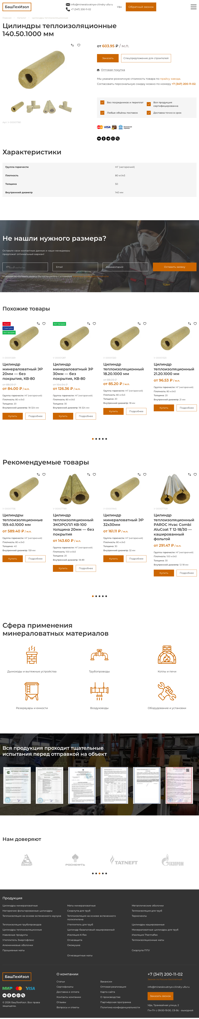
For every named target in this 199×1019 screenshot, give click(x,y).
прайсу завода (170, 79)
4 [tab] (103, 439)
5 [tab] (106, 439)
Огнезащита (74, 940)
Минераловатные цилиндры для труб (155, 930)
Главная (6, 17)
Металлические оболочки (148, 906)
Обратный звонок (141, 6)
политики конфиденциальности (90, 277)
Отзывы (61, 1002)
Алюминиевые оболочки (17, 945)
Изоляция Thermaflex (145, 935)
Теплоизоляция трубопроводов (21, 925)
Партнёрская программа (115, 1002)
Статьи (61, 982)
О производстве (110, 997)
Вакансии (106, 982)
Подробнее (35, 416)
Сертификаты (65, 987)
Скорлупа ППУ (141, 950)
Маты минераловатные (81, 906)
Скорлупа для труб (78, 911)
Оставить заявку (174, 267)
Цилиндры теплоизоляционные (50, 17)
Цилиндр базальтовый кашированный (91, 930)
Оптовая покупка (113, 70)
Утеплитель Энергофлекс (18, 940)
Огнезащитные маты (80, 955)
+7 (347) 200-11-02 (81, 9)
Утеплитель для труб (80, 925)
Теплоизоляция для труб (147, 911)
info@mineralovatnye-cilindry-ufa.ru (92, 4)
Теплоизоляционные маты (148, 940)
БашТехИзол (17, 977)
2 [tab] (96, 439)
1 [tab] (93, 439)
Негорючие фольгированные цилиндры (27, 911)
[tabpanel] (74, 371)
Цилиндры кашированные (148, 925)
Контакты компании (69, 997)
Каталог (21, 17)
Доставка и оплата (68, 992)
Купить (12, 416)
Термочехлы (139, 916)
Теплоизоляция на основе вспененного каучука (31, 916)
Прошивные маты (13, 950)
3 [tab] (99, 439)
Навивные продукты (15, 935)
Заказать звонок (161, 997)
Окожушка (73, 945)
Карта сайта (107, 992)
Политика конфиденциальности (120, 1007)
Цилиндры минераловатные (20, 906)
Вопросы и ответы (68, 1007)
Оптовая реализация (113, 987)
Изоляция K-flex (77, 935)
